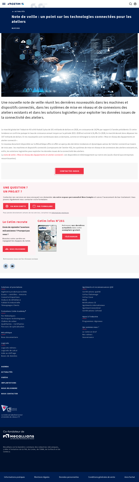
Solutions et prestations (11, 287)
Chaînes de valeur (9, 321)
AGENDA (5, 366)
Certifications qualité (91, 292)
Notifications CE (89, 302)
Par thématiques (8, 316)
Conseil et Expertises (10, 297)
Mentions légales (41, 477)
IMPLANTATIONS (8, 383)
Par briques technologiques (13, 318)
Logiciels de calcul (9, 350)
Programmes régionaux (92, 321)
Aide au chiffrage (8, 353)
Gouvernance (88, 337)
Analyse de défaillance (11, 300)
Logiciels (5, 343)
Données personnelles (69, 477)
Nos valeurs (87, 334)
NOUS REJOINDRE (9, 388)
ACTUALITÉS (7, 372)
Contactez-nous (69, 171)
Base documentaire (9, 337)
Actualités (18, 11)
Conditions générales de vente (101, 477)
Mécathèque (6, 332)
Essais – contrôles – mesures (14, 294)
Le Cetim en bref (89, 332)
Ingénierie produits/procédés (14, 292)
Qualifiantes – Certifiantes (12, 324)
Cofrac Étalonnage (90, 294)
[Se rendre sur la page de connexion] (135, 4)
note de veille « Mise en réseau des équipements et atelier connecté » (34, 154)
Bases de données (9, 356)
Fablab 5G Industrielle (10, 302)
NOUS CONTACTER (9, 393)
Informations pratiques (60, 213)
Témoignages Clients (10, 305)
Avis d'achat (130, 477)
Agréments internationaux (93, 305)
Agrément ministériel (91, 308)
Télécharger (71, 236)
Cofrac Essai (87, 297)
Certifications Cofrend (92, 310)
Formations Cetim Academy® (13, 311)
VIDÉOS (4, 377)
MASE (84, 300)
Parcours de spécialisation (12, 326)
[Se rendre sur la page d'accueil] (16, 4)
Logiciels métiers (8, 348)
